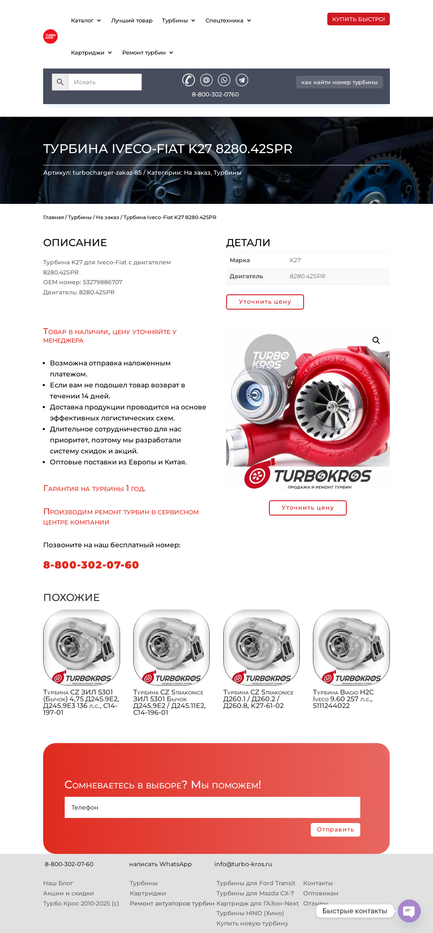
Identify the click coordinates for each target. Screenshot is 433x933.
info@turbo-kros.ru (243, 864)
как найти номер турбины (339, 82)
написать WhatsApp (160, 864)
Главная (53, 217)
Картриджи (87, 52)
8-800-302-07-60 (91, 565)
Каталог (82, 20)
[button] (376, 340)
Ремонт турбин (144, 52)
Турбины (175, 20)
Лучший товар (132, 20)
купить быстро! (358, 19)
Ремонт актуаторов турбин (172, 903)
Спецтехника (225, 20)
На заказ (197, 172)
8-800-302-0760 (215, 94)
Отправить (335, 829)
